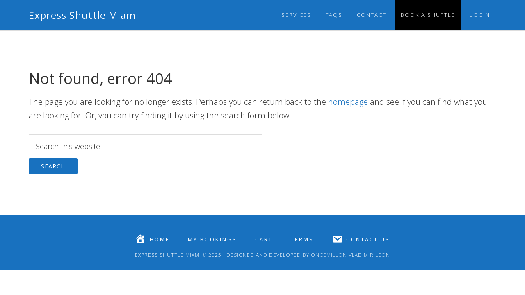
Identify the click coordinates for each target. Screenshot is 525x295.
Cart (264, 239)
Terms (302, 239)
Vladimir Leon (368, 255)
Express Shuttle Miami (84, 15)
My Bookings (212, 239)
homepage (348, 101)
